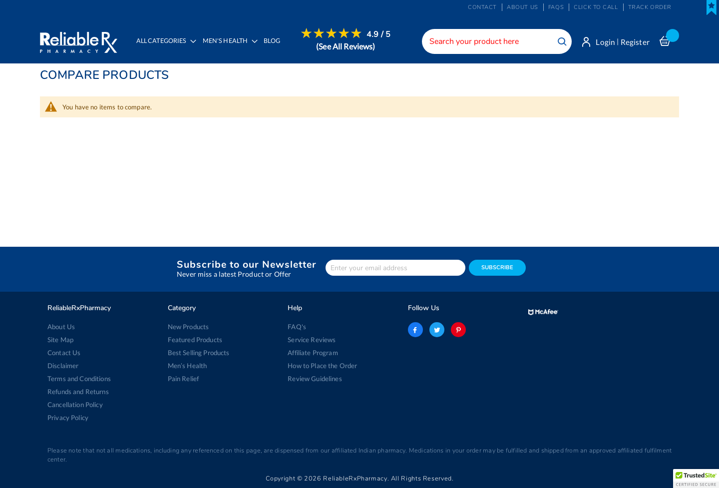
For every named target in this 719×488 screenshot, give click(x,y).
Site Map (60, 340)
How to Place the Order (322, 366)
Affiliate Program (313, 353)
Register (635, 41)
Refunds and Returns (78, 392)
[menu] (260, 47)
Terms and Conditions (79, 379)
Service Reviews (312, 340)
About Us (61, 327)
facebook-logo (415, 329)
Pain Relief (183, 379)
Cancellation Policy (75, 405)
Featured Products (195, 340)
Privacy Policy (67, 418)
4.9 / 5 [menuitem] (378, 34)
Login (605, 41)
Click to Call (596, 7)
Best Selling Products (199, 353)
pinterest (458, 329)
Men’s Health (187, 366)
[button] (696, 478)
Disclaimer (62, 366)
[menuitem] (227, 47)
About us (522, 7)
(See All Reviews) (345, 46)
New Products (188, 327)
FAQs (556, 7)
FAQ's (297, 327)
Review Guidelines (315, 379)
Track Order (650, 7)
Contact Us (63, 353)
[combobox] (497, 41)
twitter (436, 329)
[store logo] (78, 39)
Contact (482, 7)
